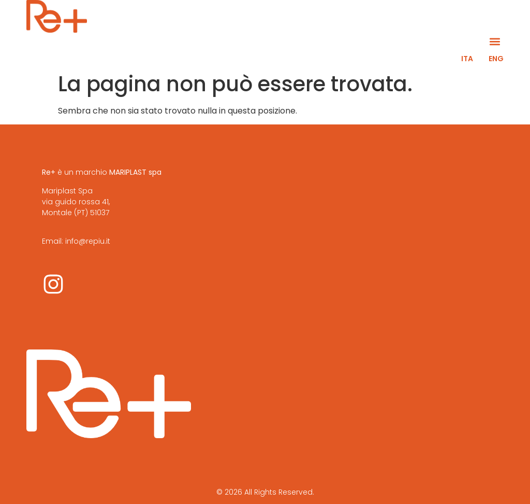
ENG (496, 58)
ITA (467, 58)
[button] (495, 41)
